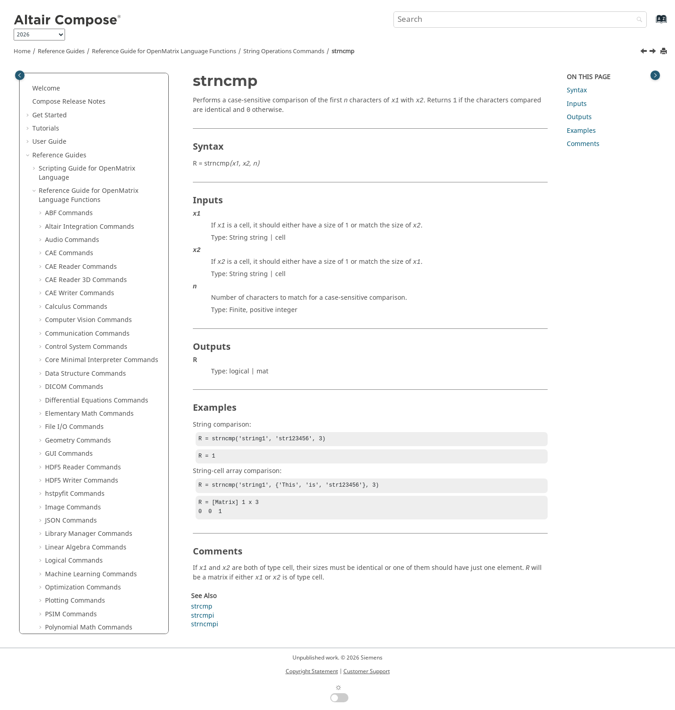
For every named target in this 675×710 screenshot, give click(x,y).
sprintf (61, 162)
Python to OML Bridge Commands (96, 563)
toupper (63, 443)
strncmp (343, 51)
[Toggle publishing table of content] (20, 75)
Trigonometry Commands (84, 536)
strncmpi (65, 336)
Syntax (577, 90)
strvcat (61, 403)
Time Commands (70, 523)
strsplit (62, 363)
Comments (583, 144)
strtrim (61, 389)
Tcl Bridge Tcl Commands (84, 509)
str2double (68, 189)
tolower (62, 429)
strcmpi (63, 269)
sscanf (61, 175)
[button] (47, 81)
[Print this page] (664, 51)
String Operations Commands (283, 51)
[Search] (637, 20)
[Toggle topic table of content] (655, 75)
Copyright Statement (312, 671)
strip (58, 296)
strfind (61, 282)
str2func (64, 202)
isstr (58, 81)
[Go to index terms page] (651, 23)
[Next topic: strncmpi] (653, 52)
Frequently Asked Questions (75, 616)
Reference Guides (61, 51)
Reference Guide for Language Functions (164, 51)
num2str (64, 122)
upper (60, 456)
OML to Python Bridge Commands (96, 549)
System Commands (74, 469)
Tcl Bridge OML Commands (86, 496)
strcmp (62, 256)
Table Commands (71, 483)
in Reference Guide (94, 576)
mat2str (63, 108)
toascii (61, 416)
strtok (60, 376)
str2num (64, 229)
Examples (581, 131)
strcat (60, 242)
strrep (60, 349)
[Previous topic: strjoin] (644, 52)
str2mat (63, 215)
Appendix (46, 603)
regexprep (67, 148)
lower (59, 95)
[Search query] (520, 19)
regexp (62, 135)
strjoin (61, 309)
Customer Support (366, 671)
